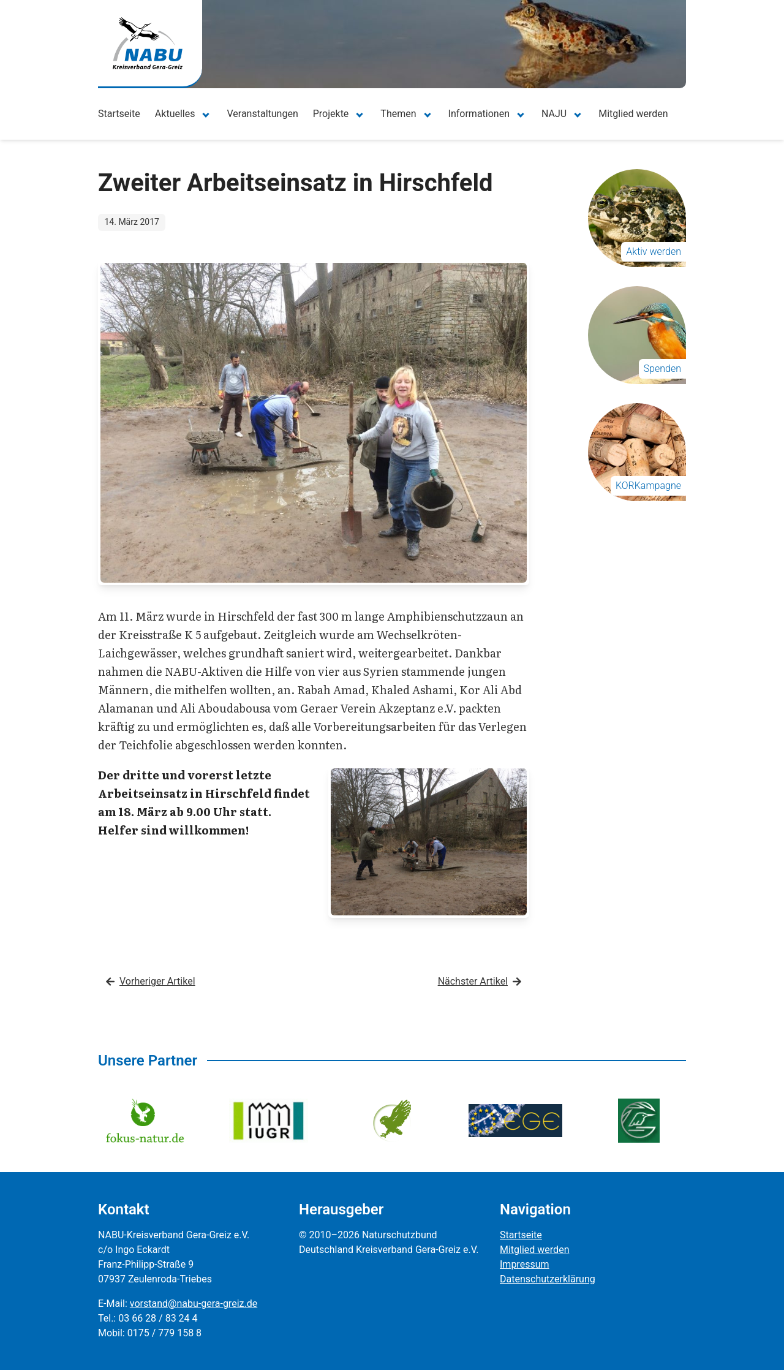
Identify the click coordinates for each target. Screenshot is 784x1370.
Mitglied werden (633, 113)
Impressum (524, 1264)
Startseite (119, 113)
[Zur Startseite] (148, 43)
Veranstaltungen (262, 113)
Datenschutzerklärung (547, 1279)
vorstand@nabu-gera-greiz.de (193, 1303)
